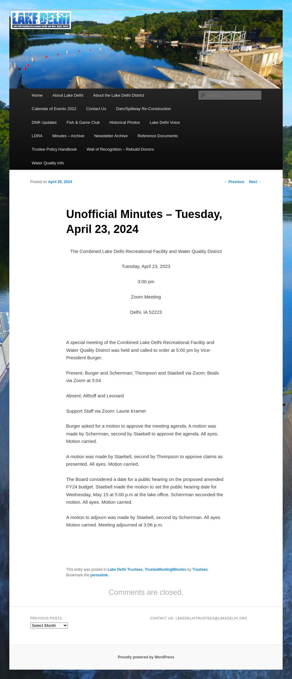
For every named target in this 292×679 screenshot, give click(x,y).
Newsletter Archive (111, 135)
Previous (234, 182)
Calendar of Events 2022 (54, 108)
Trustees (200, 569)
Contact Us (96, 108)
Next (255, 182)
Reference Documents (157, 135)
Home (37, 95)
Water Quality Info (48, 163)
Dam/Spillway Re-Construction (143, 108)
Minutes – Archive (68, 135)
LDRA (37, 135)
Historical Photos (124, 122)
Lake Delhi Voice (165, 122)
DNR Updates (44, 122)
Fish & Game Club (83, 122)
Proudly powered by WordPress (146, 657)
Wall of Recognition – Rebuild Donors (120, 149)
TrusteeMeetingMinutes (165, 569)
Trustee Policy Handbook (54, 149)
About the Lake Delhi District (118, 95)
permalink (99, 575)
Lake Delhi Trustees (125, 569)
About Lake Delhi (67, 95)
